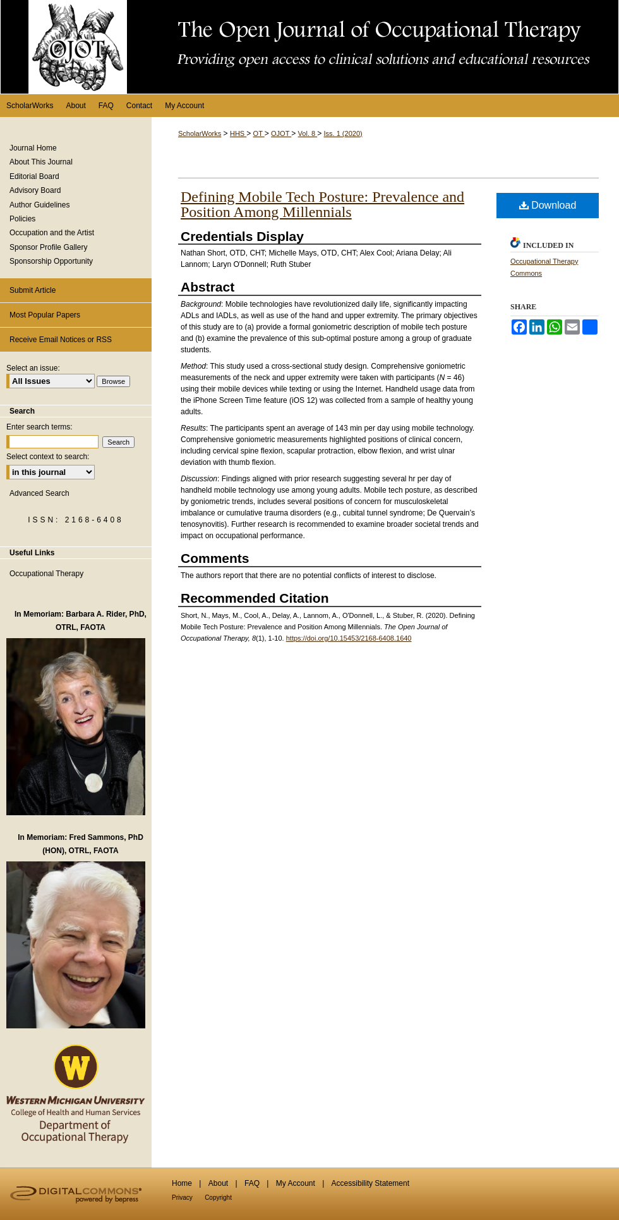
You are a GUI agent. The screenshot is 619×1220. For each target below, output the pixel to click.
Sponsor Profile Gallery (48, 247)
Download (548, 205)
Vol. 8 (308, 133)
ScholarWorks (199, 133)
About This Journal (41, 161)
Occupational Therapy (46, 573)
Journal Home (33, 148)
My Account (295, 1183)
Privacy (182, 1197)
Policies (22, 218)
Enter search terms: (39, 426)
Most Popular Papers (44, 315)
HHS (238, 133)
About (218, 1183)
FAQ (252, 1183)
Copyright (218, 1197)
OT (259, 133)
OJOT (281, 133)
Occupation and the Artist (51, 232)
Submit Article (32, 290)
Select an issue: (33, 368)
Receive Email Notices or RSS (60, 339)
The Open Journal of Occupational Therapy (309, 47)
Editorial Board (34, 176)
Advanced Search (39, 493)
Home (182, 1183)
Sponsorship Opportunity (51, 261)
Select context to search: (47, 456)
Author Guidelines (39, 204)
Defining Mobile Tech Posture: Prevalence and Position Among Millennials (322, 204)
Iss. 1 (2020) (343, 133)
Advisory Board (35, 190)
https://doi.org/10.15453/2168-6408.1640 (349, 638)
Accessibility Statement (370, 1183)
